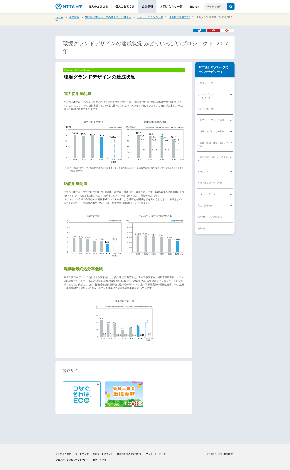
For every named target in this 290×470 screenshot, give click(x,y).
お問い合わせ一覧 (171, 6)
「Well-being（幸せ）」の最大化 (213, 159)
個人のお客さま (125, 6)
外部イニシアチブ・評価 (210, 183)
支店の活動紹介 (205, 205)
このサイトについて (103, 453)
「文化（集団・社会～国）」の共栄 (213, 144)
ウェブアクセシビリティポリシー (71, 459)
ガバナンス (203, 171)
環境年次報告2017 (179, 17)
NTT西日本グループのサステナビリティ (108, 17)
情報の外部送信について (129, 453)
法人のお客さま (98, 6)
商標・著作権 (99, 459)
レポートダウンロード (150, 17)
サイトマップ (82, 453)
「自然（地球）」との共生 (211, 131)
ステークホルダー (206, 109)
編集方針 (202, 228)
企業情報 (147, 6)
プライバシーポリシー (157, 453)
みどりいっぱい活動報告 (210, 217)
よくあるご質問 (63, 453)
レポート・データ (206, 194)
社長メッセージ (205, 83)
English (194, 6)
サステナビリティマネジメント (206, 96)
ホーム (59, 17)
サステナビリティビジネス (211, 120)
